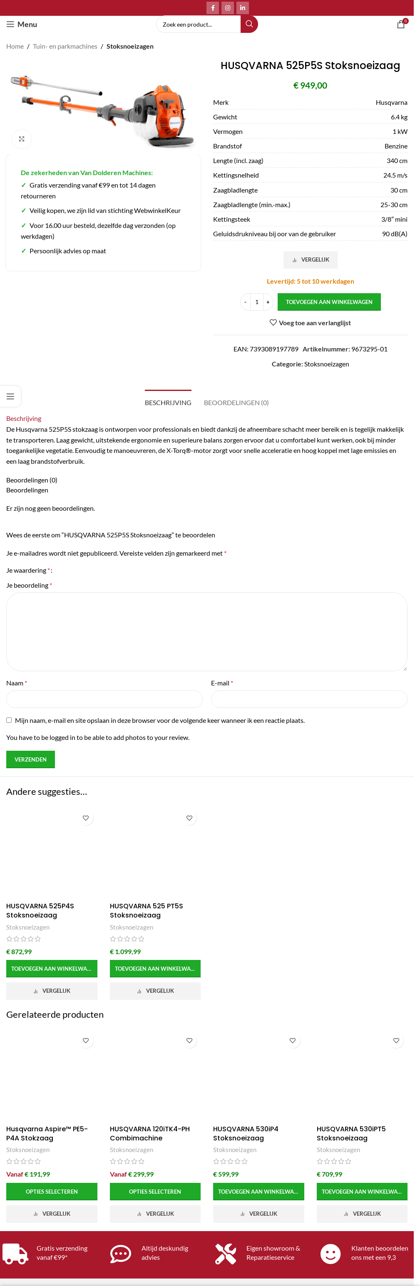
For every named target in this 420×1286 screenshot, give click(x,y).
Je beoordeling (29, 585)
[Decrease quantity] (245, 302)
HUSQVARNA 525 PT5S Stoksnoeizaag (146, 910)
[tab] (168, 401)
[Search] (207, 24)
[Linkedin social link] (242, 8)
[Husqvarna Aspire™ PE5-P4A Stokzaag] (51, 1075)
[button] (51, 968)
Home (15, 46)
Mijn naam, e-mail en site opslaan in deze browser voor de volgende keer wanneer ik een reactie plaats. (160, 720)
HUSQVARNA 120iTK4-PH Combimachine (150, 1133)
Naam (16, 683)
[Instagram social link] (227, 8)
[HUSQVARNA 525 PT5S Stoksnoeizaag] (155, 852)
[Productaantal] (257, 302)
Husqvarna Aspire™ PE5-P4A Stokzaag (47, 1133)
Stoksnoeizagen (130, 46)
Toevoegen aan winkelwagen (329, 301)
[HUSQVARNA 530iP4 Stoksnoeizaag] (258, 1075)
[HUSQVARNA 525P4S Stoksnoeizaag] (51, 852)
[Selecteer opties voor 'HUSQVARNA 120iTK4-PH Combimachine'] (155, 1191)
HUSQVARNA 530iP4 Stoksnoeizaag (245, 1133)
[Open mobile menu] (21, 24)
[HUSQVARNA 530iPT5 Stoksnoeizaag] (362, 1075)
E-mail (222, 683)
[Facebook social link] (212, 8)
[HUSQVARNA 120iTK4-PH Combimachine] (155, 1075)
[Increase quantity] (268, 302)
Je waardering (28, 570)
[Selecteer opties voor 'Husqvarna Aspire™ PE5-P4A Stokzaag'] (51, 1191)
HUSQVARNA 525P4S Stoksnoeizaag (40, 910)
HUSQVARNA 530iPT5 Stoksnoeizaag (351, 1133)
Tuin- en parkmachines (65, 46)
